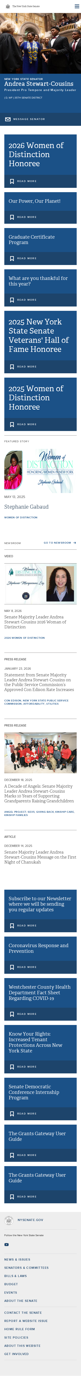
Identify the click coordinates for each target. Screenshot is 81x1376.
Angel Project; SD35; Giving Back (29, 812)
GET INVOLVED (16, 1354)
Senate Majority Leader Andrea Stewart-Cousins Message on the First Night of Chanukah (40, 857)
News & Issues (17, 1259)
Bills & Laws (15, 1276)
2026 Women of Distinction (24, 638)
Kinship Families (16, 815)
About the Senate (20, 1301)
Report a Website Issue (26, 1321)
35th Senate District (28, 98)
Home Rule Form (19, 1329)
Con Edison (12, 700)
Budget (11, 1284)
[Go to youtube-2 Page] (7, 1244)
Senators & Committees (26, 1267)
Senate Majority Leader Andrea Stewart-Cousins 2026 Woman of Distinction (35, 622)
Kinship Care (64, 812)
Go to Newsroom (58, 543)
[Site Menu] (76, 6)
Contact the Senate (23, 1312)
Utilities (52, 704)
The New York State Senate (26, 6)
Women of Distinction (21, 517)
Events (10, 1292)
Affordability (34, 704)
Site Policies (16, 1337)
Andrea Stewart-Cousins (39, 84)
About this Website (22, 1345)
